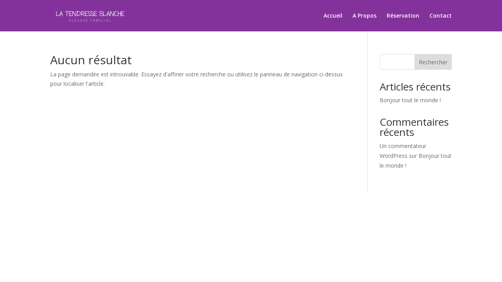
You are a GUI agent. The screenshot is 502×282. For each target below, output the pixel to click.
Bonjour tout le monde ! (410, 100)
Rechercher (433, 62)
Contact (440, 16)
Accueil (333, 16)
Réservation (403, 16)
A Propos (364, 16)
